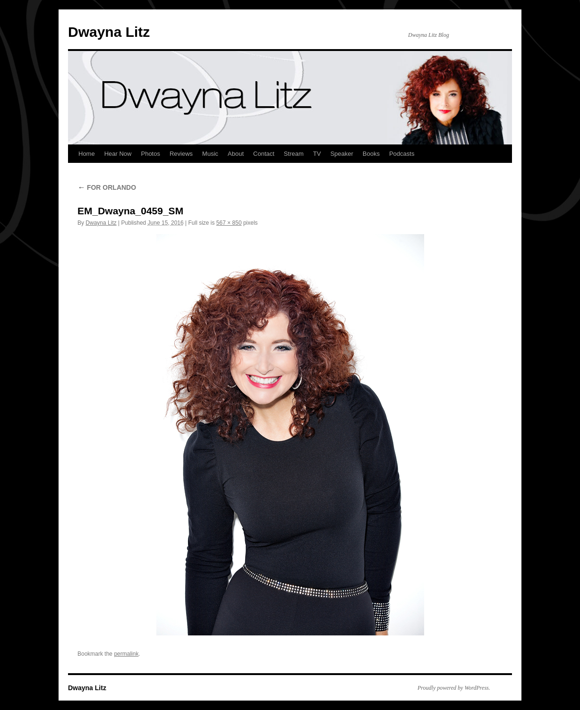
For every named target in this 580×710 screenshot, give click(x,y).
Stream (294, 153)
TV (317, 153)
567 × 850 (229, 223)
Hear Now (118, 153)
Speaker (341, 153)
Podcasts (401, 153)
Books (371, 153)
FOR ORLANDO (106, 187)
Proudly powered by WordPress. (454, 688)
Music (210, 153)
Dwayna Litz (109, 32)
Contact (263, 153)
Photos (150, 153)
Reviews (181, 153)
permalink (126, 654)
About (236, 153)
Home (86, 153)
